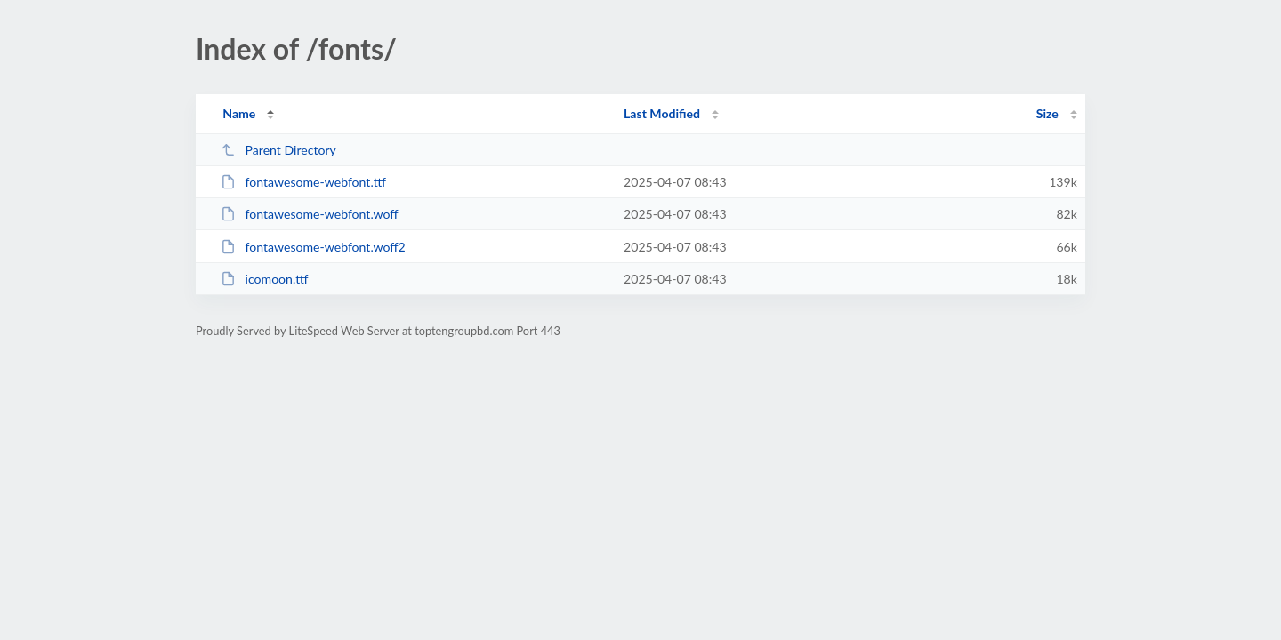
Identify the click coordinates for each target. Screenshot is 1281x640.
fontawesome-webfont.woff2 (313, 246)
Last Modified (662, 113)
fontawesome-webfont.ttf (303, 181)
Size (1047, 113)
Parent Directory (278, 149)
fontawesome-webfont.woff (309, 213)
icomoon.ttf (264, 278)
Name (238, 113)
